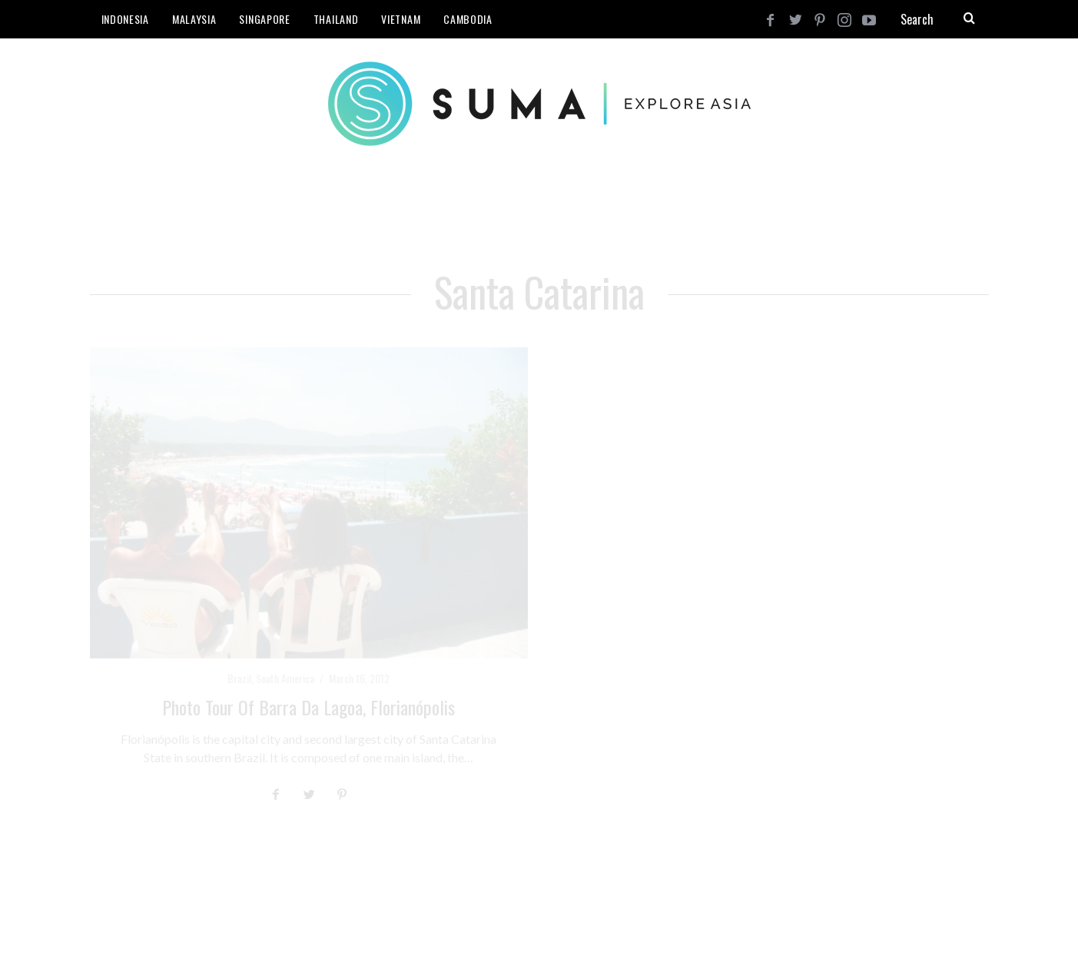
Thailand (336, 19)
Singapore (264, 19)
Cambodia (468, 19)
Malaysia (194, 19)
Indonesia (125, 19)
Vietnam (400, 19)
